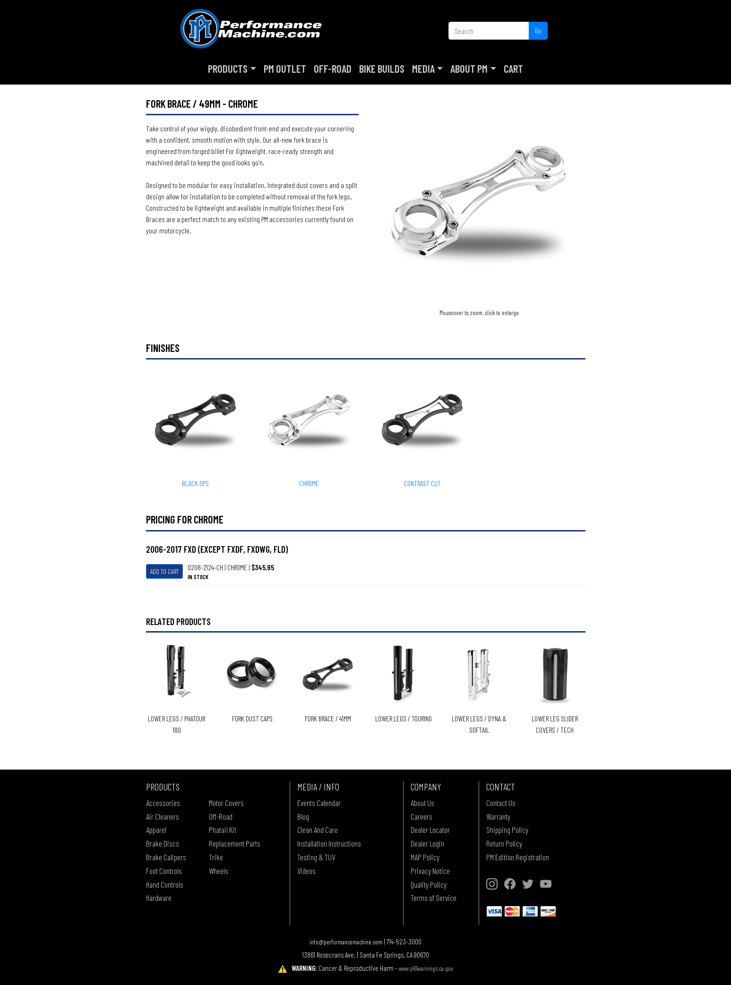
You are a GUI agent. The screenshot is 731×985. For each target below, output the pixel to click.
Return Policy (504, 843)
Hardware (159, 897)
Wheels (218, 870)
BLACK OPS (195, 483)
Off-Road (333, 68)
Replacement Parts (234, 843)
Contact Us (501, 802)
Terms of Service (433, 897)
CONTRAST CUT (422, 483)
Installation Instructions (329, 843)
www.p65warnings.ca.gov (426, 968)
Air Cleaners (162, 816)
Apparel (156, 829)
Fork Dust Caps (252, 718)
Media (423, 68)
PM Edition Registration (517, 857)
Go (538, 30)
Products (228, 68)
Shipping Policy (507, 829)
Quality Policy (429, 884)
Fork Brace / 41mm (328, 718)
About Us (422, 802)
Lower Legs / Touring (403, 718)
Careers (421, 816)
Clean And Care (317, 829)
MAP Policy (425, 857)
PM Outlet (285, 68)
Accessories (163, 802)
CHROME (309, 483)
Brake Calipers (166, 857)
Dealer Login (427, 843)
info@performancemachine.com (346, 942)
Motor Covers (226, 802)
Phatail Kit (222, 829)
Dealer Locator (430, 829)
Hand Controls (164, 884)
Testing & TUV (316, 857)
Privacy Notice (430, 870)
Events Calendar (319, 802)
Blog (303, 816)
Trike (216, 857)
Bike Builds (381, 68)
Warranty (498, 816)
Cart (513, 68)
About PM (469, 68)
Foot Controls (164, 870)
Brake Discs (162, 843)
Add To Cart (164, 571)
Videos (306, 870)
